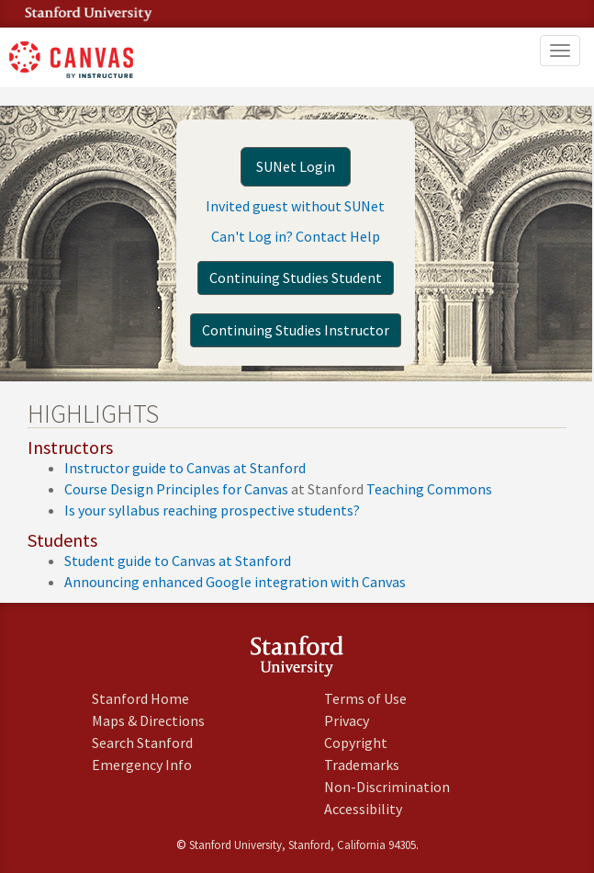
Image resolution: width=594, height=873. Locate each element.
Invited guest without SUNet (295, 206)
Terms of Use (365, 698)
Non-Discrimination (387, 786)
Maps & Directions (148, 720)
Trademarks (361, 764)
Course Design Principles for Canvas (176, 489)
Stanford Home (140, 698)
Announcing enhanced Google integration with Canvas (235, 582)
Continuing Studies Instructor (295, 330)
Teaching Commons (429, 489)
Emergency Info (142, 764)
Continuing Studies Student (295, 277)
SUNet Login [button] (295, 166)
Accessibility (363, 808)
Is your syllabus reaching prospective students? (212, 510)
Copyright (355, 742)
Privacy (346, 720)
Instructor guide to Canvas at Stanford (185, 468)
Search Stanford (142, 742)
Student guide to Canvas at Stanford (177, 560)
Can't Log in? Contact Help (295, 236)
